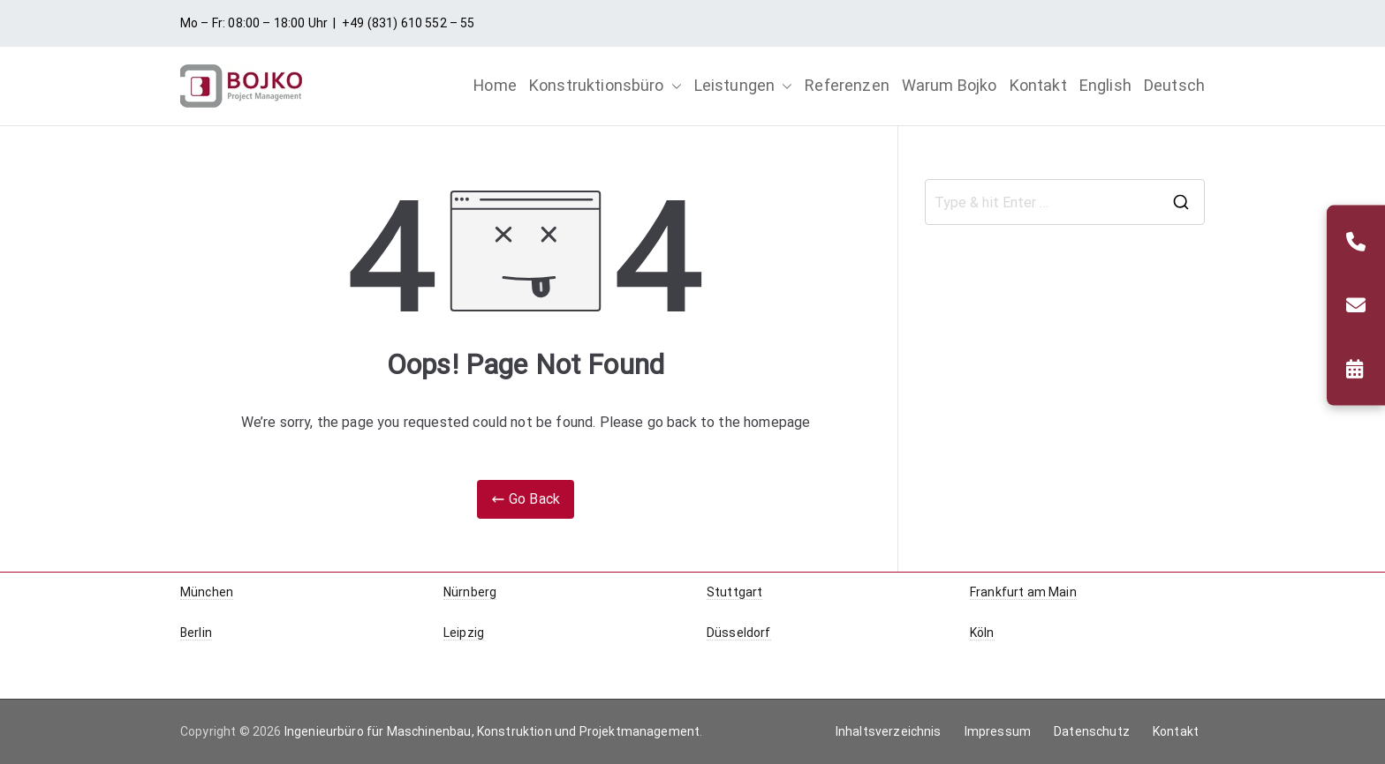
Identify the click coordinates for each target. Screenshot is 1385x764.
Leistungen (743, 85)
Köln (982, 632)
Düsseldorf (739, 632)
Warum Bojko (949, 85)
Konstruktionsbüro (605, 85)
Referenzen (847, 85)
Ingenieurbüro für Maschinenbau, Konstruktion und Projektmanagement (492, 731)
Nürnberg (469, 592)
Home (495, 85)
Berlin (196, 632)
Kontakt (1038, 85)
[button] (673, 85)
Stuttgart (734, 592)
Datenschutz (1092, 731)
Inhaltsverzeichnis (889, 731)
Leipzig (463, 632)
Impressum (998, 731)
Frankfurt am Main (1023, 592)
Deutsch (1174, 85)
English (1105, 85)
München (206, 592)
